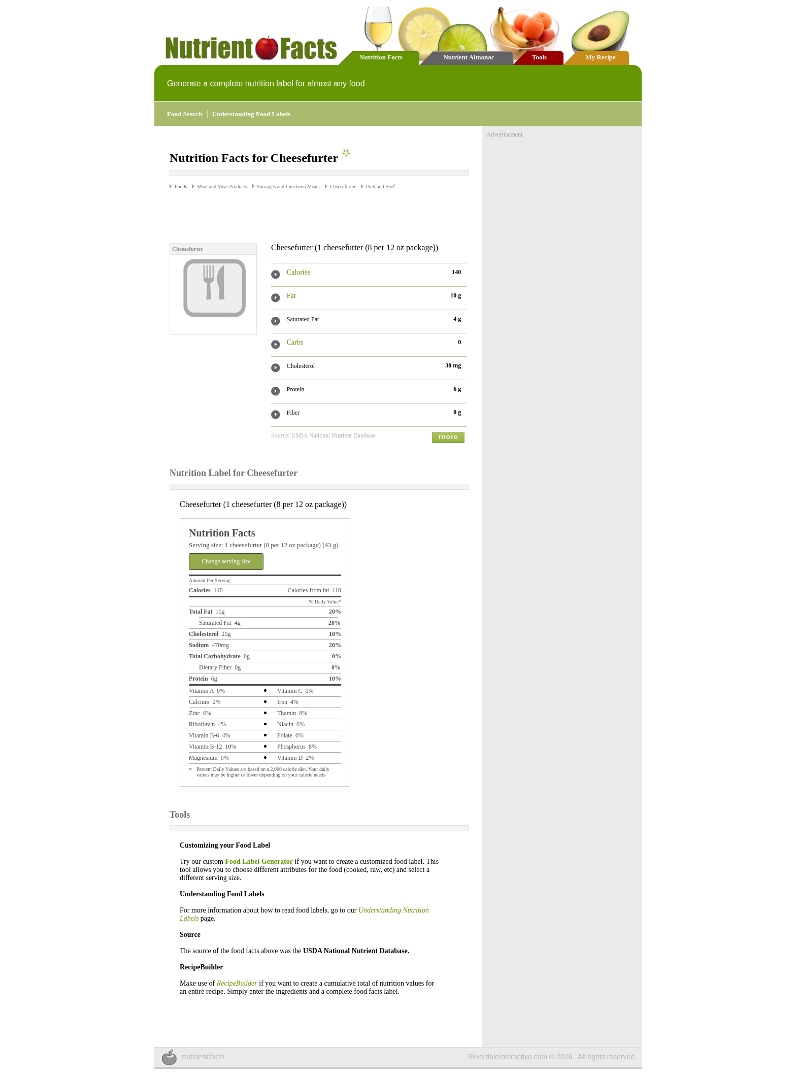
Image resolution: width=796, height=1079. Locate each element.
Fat (291, 295)
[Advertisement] (288, 215)
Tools (539, 57)
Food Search (184, 114)
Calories (299, 272)
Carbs (295, 342)
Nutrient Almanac (468, 57)
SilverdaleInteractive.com (507, 1057)
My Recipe (600, 57)
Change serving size (226, 561)
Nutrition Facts (381, 57)
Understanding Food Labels (251, 114)
